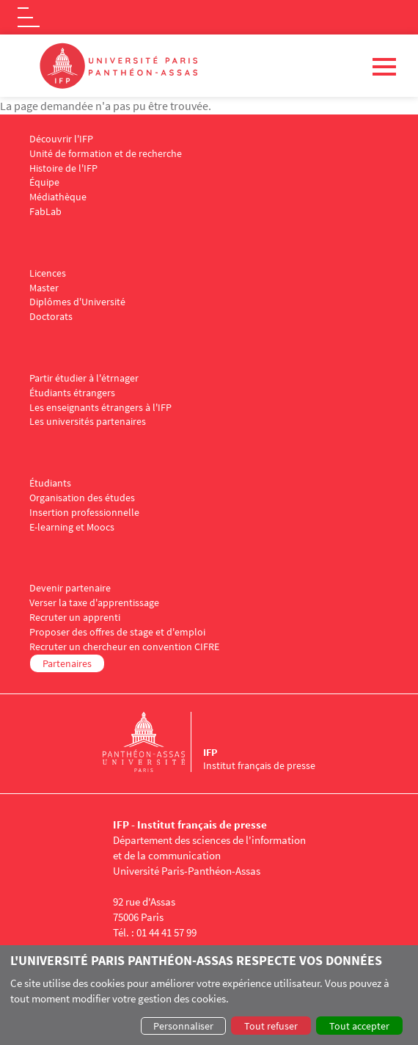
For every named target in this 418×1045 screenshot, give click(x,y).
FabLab (45, 211)
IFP (210, 752)
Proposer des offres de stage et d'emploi (117, 632)
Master (44, 288)
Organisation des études (82, 498)
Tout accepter (359, 1026)
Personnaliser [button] (183, 1026)
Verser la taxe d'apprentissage (94, 603)
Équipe (44, 182)
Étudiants (50, 483)
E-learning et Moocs (71, 527)
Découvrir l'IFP (61, 139)
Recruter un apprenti (74, 617)
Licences (47, 273)
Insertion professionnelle (84, 512)
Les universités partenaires (87, 421)
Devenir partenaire (70, 588)
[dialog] (209, 995)
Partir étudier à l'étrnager (84, 378)
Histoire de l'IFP (63, 168)
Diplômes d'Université (77, 302)
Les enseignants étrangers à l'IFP (100, 407)
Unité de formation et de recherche (105, 154)
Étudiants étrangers (72, 393)
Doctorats (51, 316)
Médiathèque (58, 197)
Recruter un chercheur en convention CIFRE (124, 647)
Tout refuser (271, 1026)
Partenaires (67, 663)
